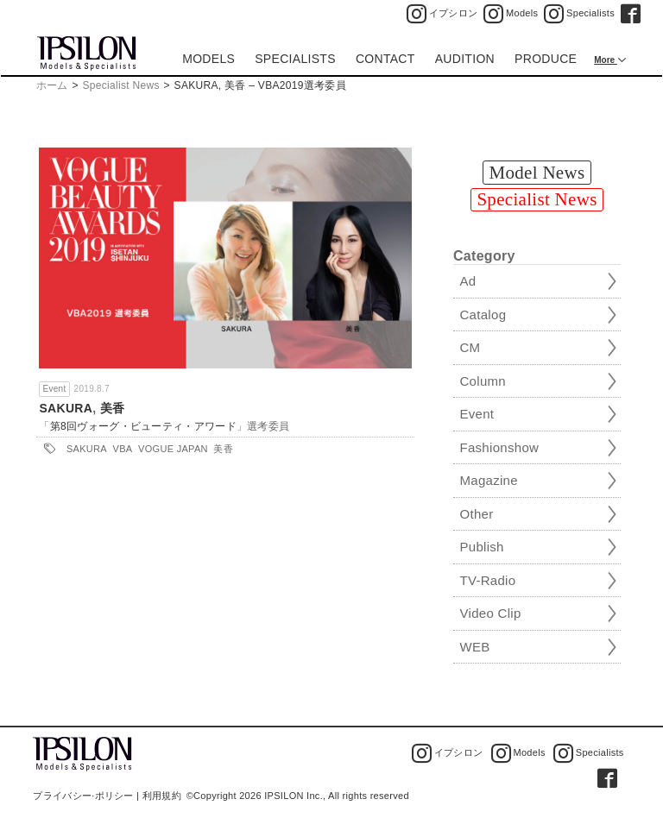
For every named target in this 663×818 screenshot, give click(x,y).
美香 (112, 408)
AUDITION (465, 59)
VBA (123, 449)
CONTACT (385, 59)
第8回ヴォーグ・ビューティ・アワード (143, 426)
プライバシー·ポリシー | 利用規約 (106, 795)
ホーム (52, 85)
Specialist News (121, 85)
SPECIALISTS (295, 59)
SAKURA (65, 408)
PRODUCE (546, 59)
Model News (537, 172)
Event (54, 388)
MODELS (208, 59)
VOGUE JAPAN (173, 449)
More (605, 60)
